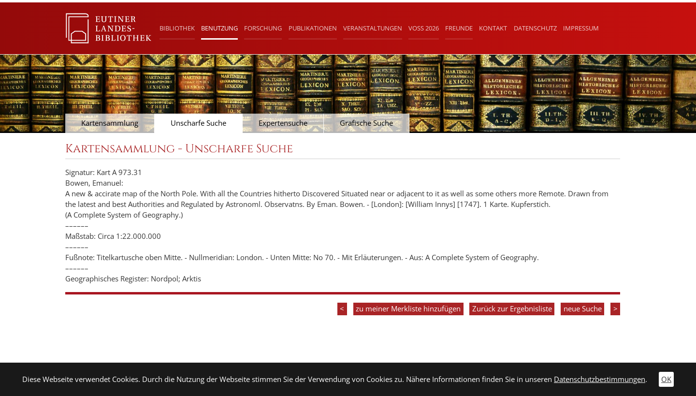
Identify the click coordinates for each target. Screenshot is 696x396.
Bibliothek (177, 28)
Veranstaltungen (372, 28)
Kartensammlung (109, 123)
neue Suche (583, 309)
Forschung (263, 28)
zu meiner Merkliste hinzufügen (408, 309)
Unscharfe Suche (198, 123)
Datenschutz (535, 28)
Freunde (459, 28)
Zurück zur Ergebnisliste (512, 309)
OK (666, 379)
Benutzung (219, 28)
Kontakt (493, 28)
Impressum (581, 28)
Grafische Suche (366, 123)
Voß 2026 (423, 28)
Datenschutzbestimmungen (599, 379)
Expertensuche (283, 123)
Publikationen (313, 28)
